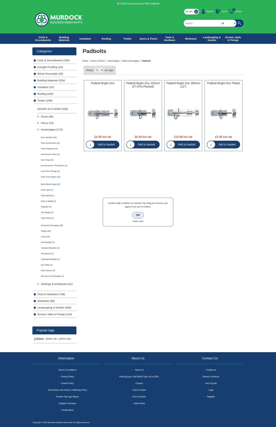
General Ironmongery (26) (52, 225)
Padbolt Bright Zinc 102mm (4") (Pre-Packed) (143, 85)
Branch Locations (211, 376)
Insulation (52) (45, 87)
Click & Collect (139, 390)
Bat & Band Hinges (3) (50, 184)
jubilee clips (65, 338)
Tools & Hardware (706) (51, 294)
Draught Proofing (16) (50, 67)
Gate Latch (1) (47, 190)
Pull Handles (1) (48, 242)
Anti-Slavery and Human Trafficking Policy (67, 390)
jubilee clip (51, 338)
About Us (139, 370)
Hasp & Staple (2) (48, 201)
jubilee (39, 339)
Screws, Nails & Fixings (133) (54, 314)
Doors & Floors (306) (52, 108)
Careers (139, 383)
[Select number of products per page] (99, 70)
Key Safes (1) (47, 265)
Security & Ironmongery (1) (52, 276)
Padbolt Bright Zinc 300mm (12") (183, 85)
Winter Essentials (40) (50, 73)
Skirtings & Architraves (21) (57, 283)
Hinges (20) (46, 231)
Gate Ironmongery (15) (50, 177)
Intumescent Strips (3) (50, 154)
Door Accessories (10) (50, 143)
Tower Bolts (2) (47, 218)
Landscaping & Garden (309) (54, 307)
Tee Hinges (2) (47, 212)
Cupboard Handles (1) (50, 259)
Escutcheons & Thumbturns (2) (54, 165)
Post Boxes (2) (47, 254)
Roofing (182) (45, 93)
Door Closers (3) (48, 270)
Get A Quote (211, 383)
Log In (224, 11)
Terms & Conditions (67, 370)
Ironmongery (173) (51, 129)
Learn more (138, 221)
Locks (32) (45, 237)
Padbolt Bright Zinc (103, 83)
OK (138, 215)
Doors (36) (47, 116)
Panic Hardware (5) (49, 149)
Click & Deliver (139, 396)
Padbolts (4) (46, 207)
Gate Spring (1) (47, 195)
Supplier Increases (67, 403)
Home (85, 61)
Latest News (139, 403)
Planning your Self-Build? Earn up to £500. (139, 376)
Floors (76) (47, 122)
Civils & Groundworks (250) (53, 60)
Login (211, 390)
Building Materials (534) (51, 80)
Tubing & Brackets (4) (50, 248)
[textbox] (210, 23)
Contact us (211, 370)
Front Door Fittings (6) (50, 171)
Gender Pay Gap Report (67, 396)
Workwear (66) (46, 300)
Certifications (67, 410)
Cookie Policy (67, 383)
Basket (238, 11)
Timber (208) (44, 100)
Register (210, 11)
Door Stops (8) (47, 160)
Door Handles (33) (49, 137)
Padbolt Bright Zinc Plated (223, 83)
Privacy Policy (67, 376)
